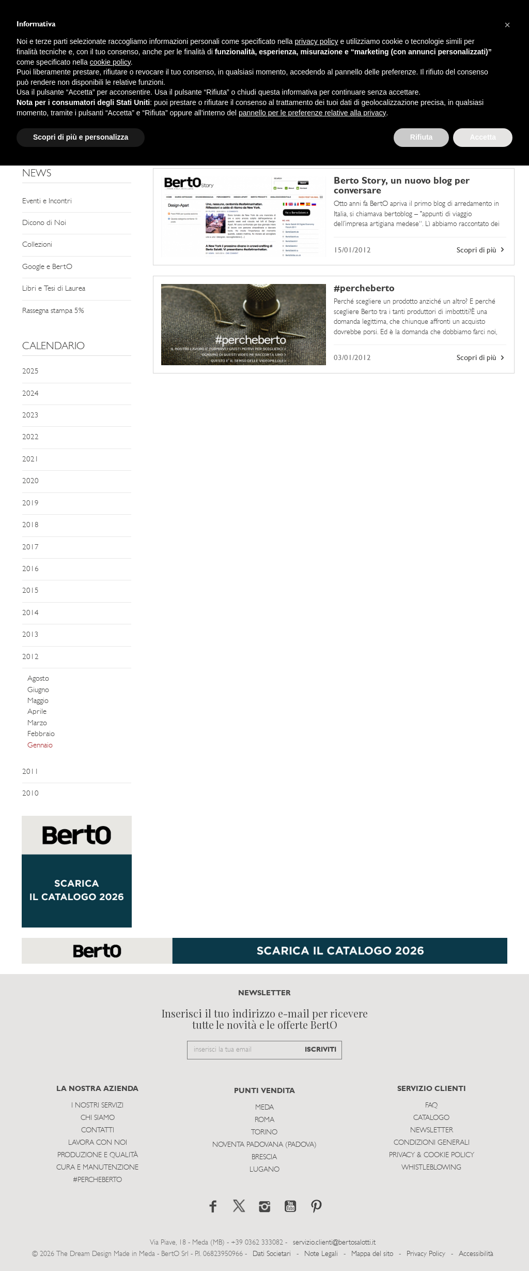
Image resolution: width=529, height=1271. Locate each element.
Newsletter (431, 1130)
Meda (264, 1108)
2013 (30, 635)
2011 (30, 772)
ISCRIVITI (320, 1049)
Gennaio (40, 746)
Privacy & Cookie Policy (431, 1155)
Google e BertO (47, 267)
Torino (264, 1133)
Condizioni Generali (432, 1143)
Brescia (264, 1157)
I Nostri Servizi (97, 1106)
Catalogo (431, 1118)
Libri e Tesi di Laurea (53, 289)
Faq (431, 1106)
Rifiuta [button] (421, 137)
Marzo (37, 723)
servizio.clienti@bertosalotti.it (334, 1243)
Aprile (36, 712)
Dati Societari (272, 1254)
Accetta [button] (483, 137)
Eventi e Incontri (47, 201)
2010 (30, 794)
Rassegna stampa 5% (53, 311)
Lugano (264, 1170)
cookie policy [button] (110, 62)
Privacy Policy (426, 1254)
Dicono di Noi (44, 223)
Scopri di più (481, 250)
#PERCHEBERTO (97, 1180)
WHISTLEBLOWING (431, 1168)
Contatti (97, 1130)
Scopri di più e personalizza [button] (80, 137)
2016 (30, 569)
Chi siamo (98, 1118)
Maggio (38, 701)
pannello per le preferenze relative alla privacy (312, 113)
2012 (30, 657)
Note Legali (321, 1254)
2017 (30, 547)
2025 (30, 372)
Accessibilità (476, 1254)
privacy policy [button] (316, 41)
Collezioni (37, 245)
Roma (264, 1120)
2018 (30, 525)
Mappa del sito (372, 1254)
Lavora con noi (97, 1143)
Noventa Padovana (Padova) (264, 1145)
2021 (30, 459)
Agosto (38, 679)
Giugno (38, 690)
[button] (507, 25)
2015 (30, 591)
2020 (30, 481)
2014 (30, 613)
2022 (30, 437)
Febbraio (41, 734)
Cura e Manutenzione (97, 1168)
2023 (30, 416)
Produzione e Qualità (97, 1155)
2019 (30, 503)
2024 (30, 394)
